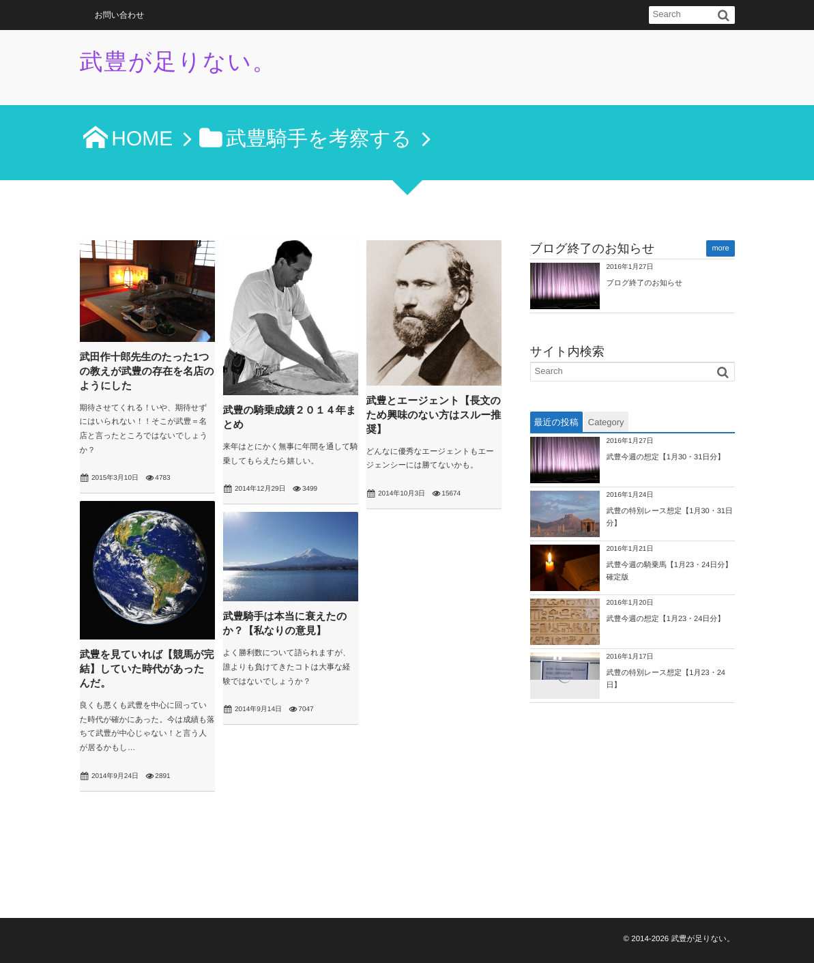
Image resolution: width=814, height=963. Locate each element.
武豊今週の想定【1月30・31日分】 (666, 457)
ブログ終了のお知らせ (645, 283)
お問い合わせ (120, 15)
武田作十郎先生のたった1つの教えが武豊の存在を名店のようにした (147, 371)
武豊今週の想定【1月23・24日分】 (666, 619)
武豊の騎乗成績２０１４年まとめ (290, 418)
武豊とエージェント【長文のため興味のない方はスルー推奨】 (434, 415)
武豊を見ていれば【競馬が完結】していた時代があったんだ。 (147, 669)
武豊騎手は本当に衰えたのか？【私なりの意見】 (285, 624)
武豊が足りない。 (178, 62)
